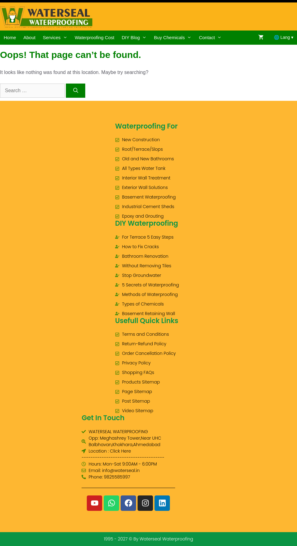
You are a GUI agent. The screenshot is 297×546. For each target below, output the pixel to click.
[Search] (75, 91)
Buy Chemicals (174, 38)
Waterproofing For (146, 126)
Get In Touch (103, 418)
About (29, 37)
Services (57, 38)
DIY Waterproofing (146, 223)
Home (10, 37)
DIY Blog (136, 38)
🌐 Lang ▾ (283, 37)
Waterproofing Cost (94, 37)
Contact (212, 38)
